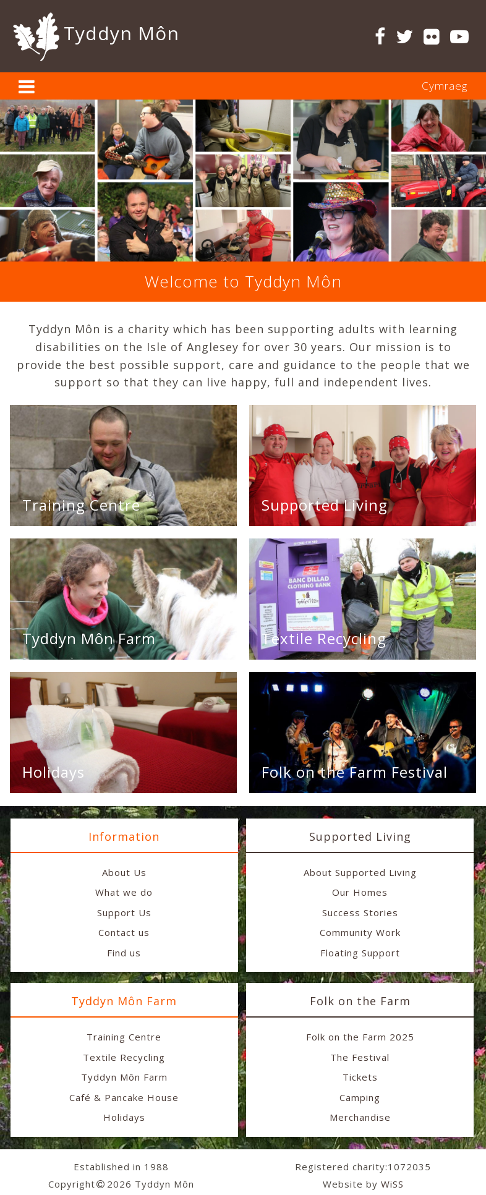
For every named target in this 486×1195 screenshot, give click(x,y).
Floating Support (360, 952)
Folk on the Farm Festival (355, 772)
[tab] (243, 86)
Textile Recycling (324, 638)
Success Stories (360, 912)
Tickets (360, 1077)
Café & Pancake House (124, 1097)
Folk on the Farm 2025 (360, 1037)
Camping (359, 1097)
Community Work (360, 932)
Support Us (124, 912)
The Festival (360, 1057)
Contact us (124, 932)
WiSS (392, 1184)
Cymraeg (444, 86)
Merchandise (360, 1117)
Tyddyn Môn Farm (89, 638)
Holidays (53, 772)
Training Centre (81, 505)
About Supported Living (360, 872)
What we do (124, 892)
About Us (124, 872)
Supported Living (325, 505)
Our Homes (360, 892)
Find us (124, 952)
